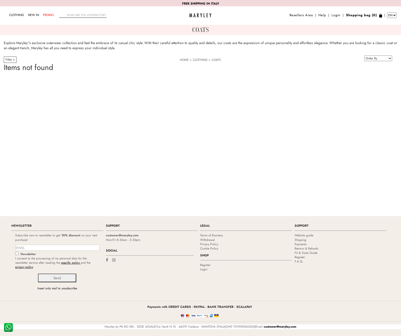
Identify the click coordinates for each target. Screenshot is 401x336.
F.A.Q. (299, 261)
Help (322, 15)
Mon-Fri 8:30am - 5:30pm (123, 240)
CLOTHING (16, 15)
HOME (184, 60)
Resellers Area (301, 15)
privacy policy (24, 267)
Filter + (10, 59)
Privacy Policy (209, 244)
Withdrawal (207, 240)
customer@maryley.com (122, 235)
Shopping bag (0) (361, 15)
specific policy (71, 262)
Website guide (304, 235)
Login (336, 15)
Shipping (300, 240)
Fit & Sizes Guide (306, 253)
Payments (301, 244)
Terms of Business (211, 235)
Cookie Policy (209, 248)
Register (205, 265)
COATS (216, 60)
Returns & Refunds (306, 248)
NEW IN (33, 15)
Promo (48, 15)
